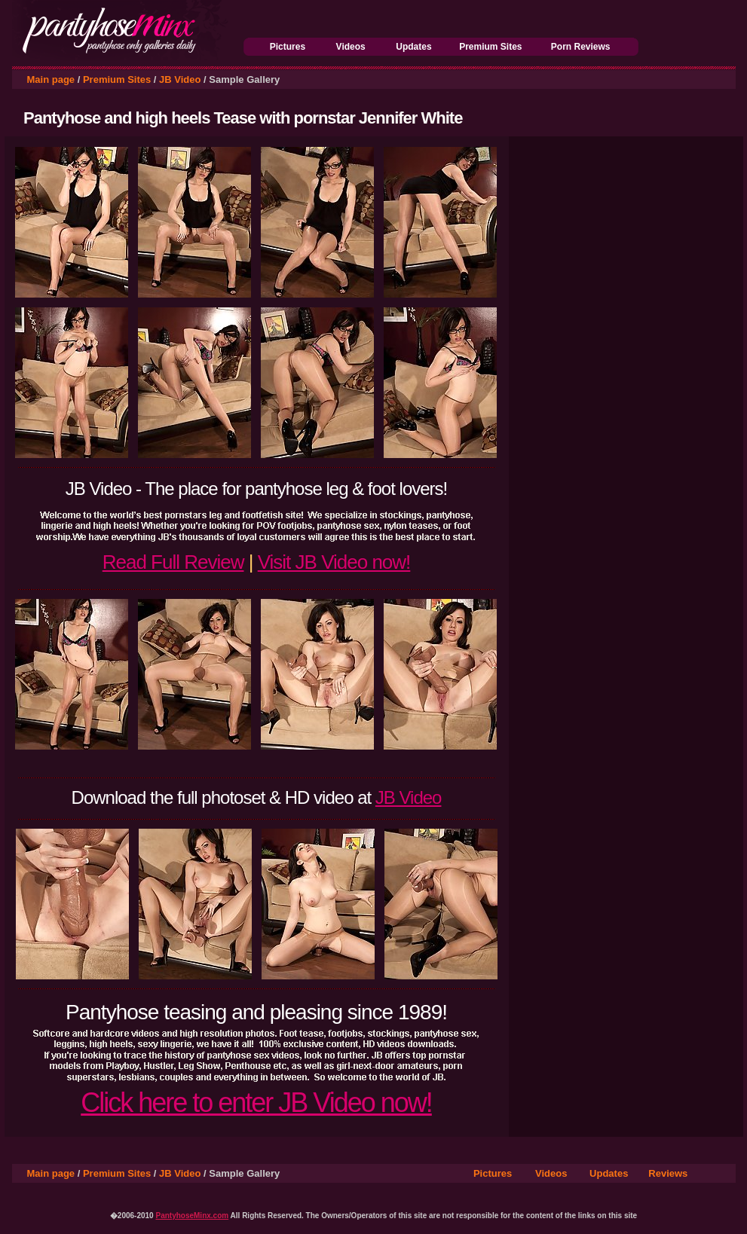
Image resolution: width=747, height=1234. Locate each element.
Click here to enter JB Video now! (256, 1102)
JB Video (180, 79)
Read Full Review (173, 562)
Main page (51, 79)
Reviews (667, 1173)
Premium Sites (490, 46)
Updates (413, 46)
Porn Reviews (581, 46)
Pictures (287, 46)
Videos (351, 46)
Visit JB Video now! (334, 562)
